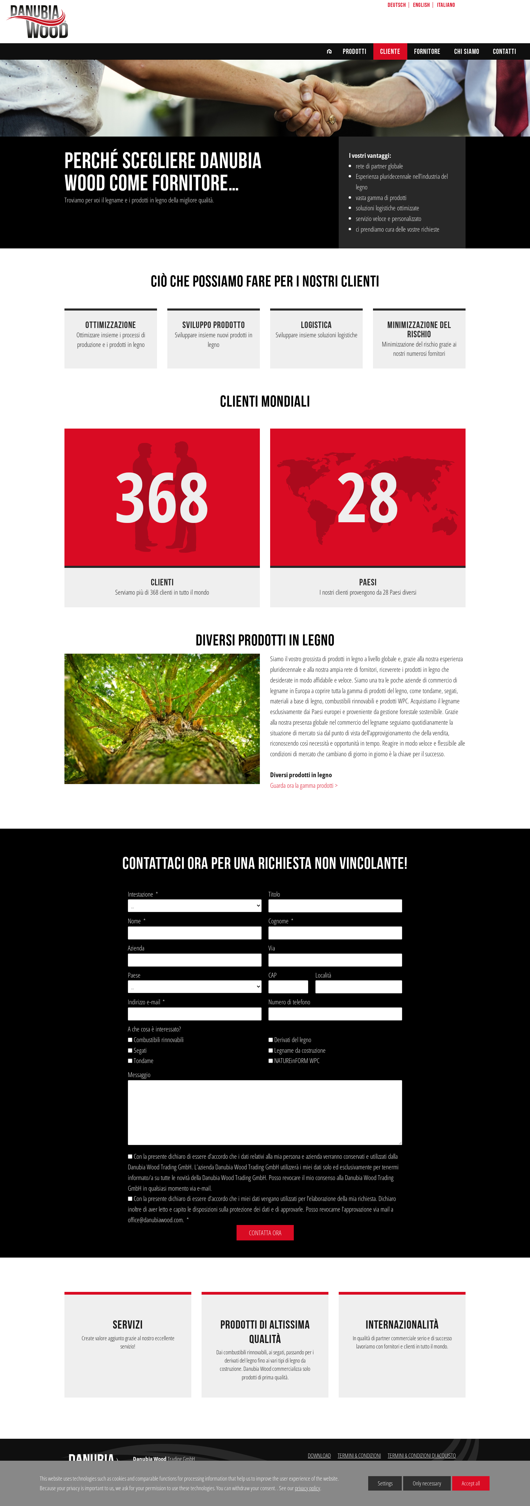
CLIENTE (390, 51)
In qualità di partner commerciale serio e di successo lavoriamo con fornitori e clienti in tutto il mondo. (402, 1342)
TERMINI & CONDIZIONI (359, 1455)
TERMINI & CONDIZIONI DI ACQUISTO (422, 1455)
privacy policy (307, 1488)
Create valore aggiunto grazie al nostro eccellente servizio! (128, 1342)
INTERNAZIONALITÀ (402, 1325)
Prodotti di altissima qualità (265, 1332)
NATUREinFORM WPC (297, 1060)
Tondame (144, 1060)
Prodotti (354, 51)
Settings (380, 1485)
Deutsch (397, 5)
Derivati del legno (292, 1039)
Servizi (128, 1325)
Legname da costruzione (300, 1050)
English (421, 5)
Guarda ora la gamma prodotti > (304, 785)
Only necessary (422, 1483)
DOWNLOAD (319, 1455)
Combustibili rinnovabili (159, 1039)
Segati (140, 1050)
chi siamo (466, 51)
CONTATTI (504, 51)
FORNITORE (427, 51)
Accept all (466, 1483)
